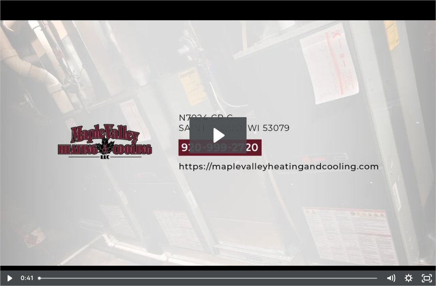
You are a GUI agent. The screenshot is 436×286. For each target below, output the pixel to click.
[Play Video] (9, 278)
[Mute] (391, 278)
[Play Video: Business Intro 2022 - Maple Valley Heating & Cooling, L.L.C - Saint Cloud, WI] (217, 135)
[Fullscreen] (427, 278)
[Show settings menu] (409, 278)
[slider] (208, 278)
